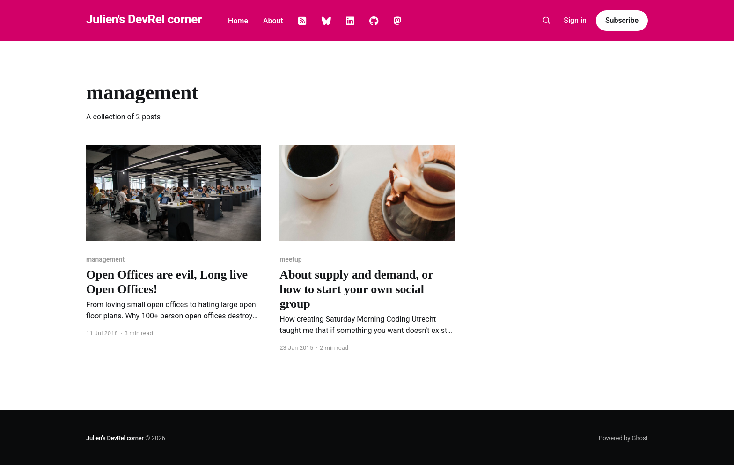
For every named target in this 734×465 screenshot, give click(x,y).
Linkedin (350, 21)
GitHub (373, 21)
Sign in (575, 20)
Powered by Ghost (623, 438)
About (273, 20)
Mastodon (397, 21)
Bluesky (326, 21)
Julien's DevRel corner (144, 19)
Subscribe (622, 20)
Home (238, 20)
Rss (302, 21)
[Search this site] (546, 20)
